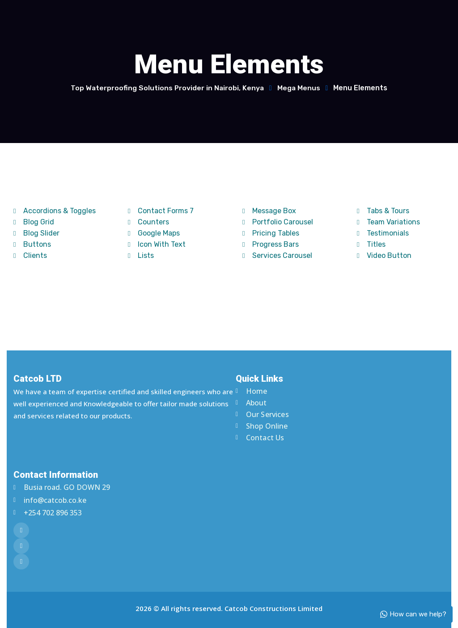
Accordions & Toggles (54, 211)
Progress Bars (270, 244)
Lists (141, 255)
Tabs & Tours (383, 211)
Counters (148, 222)
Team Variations (388, 222)
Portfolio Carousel (277, 222)
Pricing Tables (270, 233)
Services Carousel (277, 255)
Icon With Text (157, 244)
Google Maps (154, 233)
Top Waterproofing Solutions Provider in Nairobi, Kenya (166, 88)
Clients (30, 255)
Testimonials (383, 233)
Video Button (384, 255)
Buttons (32, 244)
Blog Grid (33, 222)
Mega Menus (299, 88)
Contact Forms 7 (161, 211)
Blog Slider (36, 233)
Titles (371, 244)
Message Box (269, 211)
